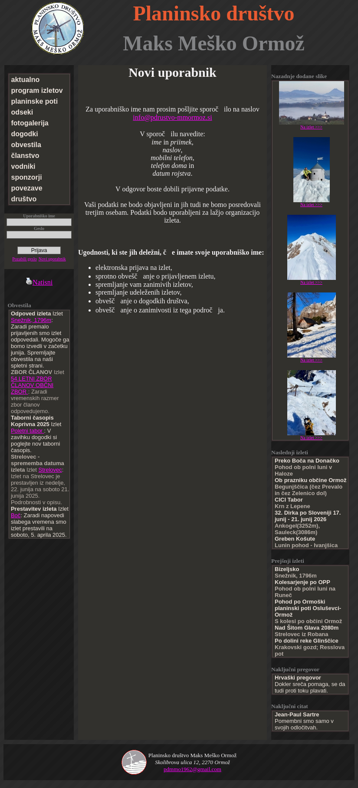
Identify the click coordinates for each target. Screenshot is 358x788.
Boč (15, 515)
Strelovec (50, 469)
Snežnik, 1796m (31, 320)
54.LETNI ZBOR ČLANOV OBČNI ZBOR (32, 385)
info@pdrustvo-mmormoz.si (172, 117)
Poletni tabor (27, 430)
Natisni (39, 282)
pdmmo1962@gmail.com (192, 769)
